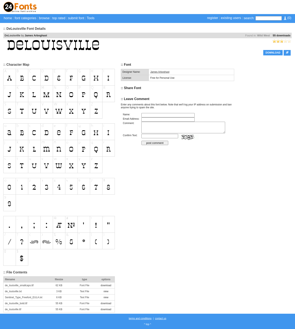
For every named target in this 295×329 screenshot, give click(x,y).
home (8, 18)
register (212, 18)
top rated (58, 18)
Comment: (128, 123)
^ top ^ (147, 324)
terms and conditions (140, 318)
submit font (76, 18)
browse (44, 18)
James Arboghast (36, 35)
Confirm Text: (130, 135)
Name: (126, 114)
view (105, 291)
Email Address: (131, 118)
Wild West (263, 35)
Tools (90, 18)
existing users (231, 18)
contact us (160, 318)
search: (249, 18)
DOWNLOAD (273, 52)
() (287, 18)
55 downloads (281, 35)
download (106, 285)
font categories (25, 18)
